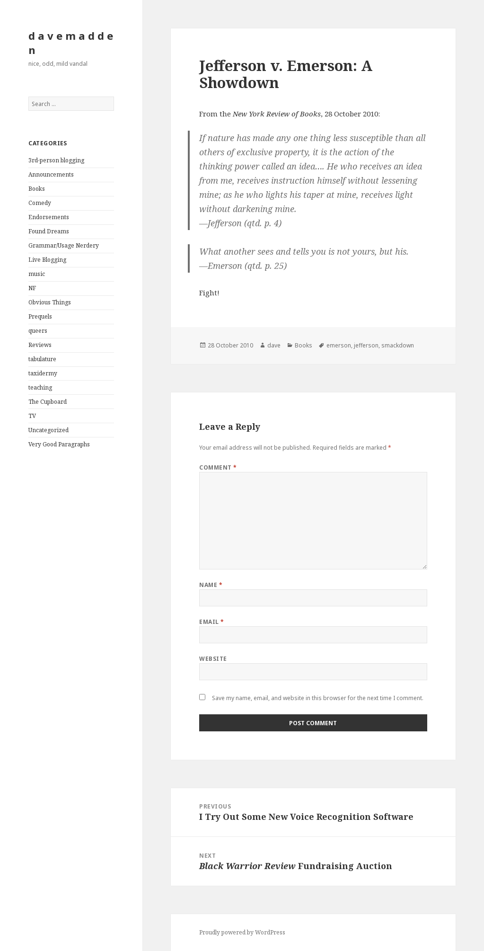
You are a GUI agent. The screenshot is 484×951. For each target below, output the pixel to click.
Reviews (40, 345)
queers (37, 331)
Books (36, 189)
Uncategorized (48, 430)
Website (213, 659)
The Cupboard (47, 402)
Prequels (40, 316)
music (36, 274)
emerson (338, 345)
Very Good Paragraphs (59, 444)
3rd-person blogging (56, 160)
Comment (218, 467)
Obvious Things (49, 302)
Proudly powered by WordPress (242, 932)
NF (32, 288)
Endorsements (48, 217)
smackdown (397, 345)
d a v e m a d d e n (70, 42)
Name (210, 585)
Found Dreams (48, 231)
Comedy (39, 203)
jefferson (366, 345)
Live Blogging (47, 260)
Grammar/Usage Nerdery (63, 245)
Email (211, 622)
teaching (40, 387)
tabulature (42, 359)
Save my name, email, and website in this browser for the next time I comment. (317, 698)
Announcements (51, 174)
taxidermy (42, 373)
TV (32, 416)
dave (274, 345)
